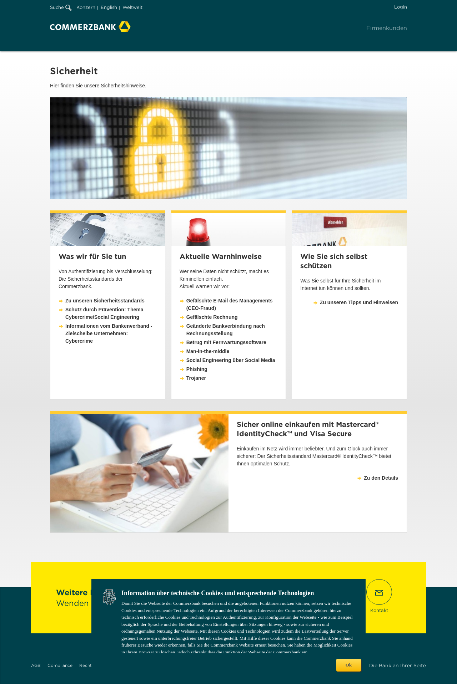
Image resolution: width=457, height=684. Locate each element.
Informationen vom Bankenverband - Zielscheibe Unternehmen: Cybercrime (108, 333)
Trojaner (196, 378)
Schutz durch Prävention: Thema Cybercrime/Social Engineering (104, 313)
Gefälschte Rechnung (212, 317)
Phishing (196, 369)
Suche (61, 7)
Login (400, 7)
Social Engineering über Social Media (230, 360)
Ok (349, 665)
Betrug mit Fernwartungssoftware (226, 342)
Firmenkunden (386, 28)
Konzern (85, 7)
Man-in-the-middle (208, 351)
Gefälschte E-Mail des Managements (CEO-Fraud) (229, 304)
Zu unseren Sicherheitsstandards (105, 300)
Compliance (59, 665)
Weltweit (132, 7)
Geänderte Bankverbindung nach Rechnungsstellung (225, 329)
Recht (85, 665)
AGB (36, 665)
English (109, 7)
